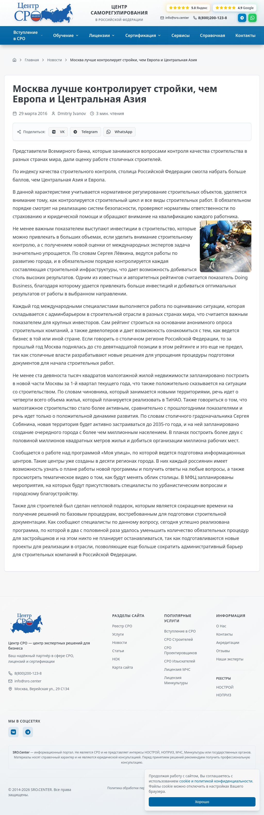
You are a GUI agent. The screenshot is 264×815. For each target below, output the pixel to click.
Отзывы (223, 650)
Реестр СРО (122, 625)
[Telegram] (28, 732)
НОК (116, 659)
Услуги (118, 634)
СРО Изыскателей (179, 661)
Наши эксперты (229, 659)
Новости (119, 642)
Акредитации (227, 642)
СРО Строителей (178, 639)
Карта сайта (122, 667)
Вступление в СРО (180, 631)
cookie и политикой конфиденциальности (215, 781)
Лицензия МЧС (177, 669)
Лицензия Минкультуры (176, 680)
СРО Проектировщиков (180, 650)
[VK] (13, 732)
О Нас (221, 625)
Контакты (224, 634)
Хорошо (202, 801)
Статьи (118, 650)
